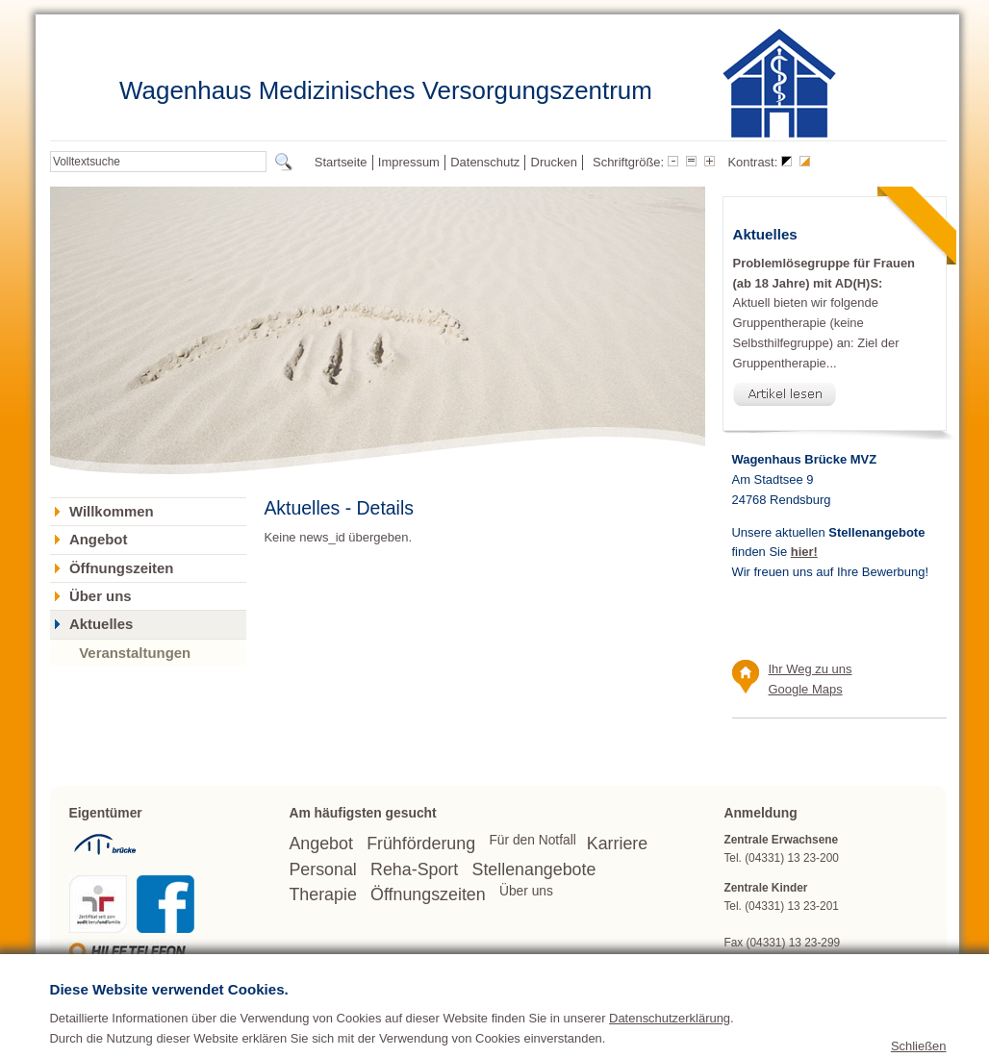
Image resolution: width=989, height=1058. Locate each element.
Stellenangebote (534, 869)
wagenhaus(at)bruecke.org (831, 961)
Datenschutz (485, 162)
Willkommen (111, 511)
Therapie (322, 894)
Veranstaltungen (134, 652)
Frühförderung (421, 843)
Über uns (100, 596)
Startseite (341, 162)
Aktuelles (101, 624)
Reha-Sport (414, 869)
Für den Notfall (532, 840)
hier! (804, 551)
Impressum (409, 162)
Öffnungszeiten (121, 568)
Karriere (617, 843)
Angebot (98, 539)
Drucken (554, 162)
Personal (322, 869)
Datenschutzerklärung (669, 1040)
